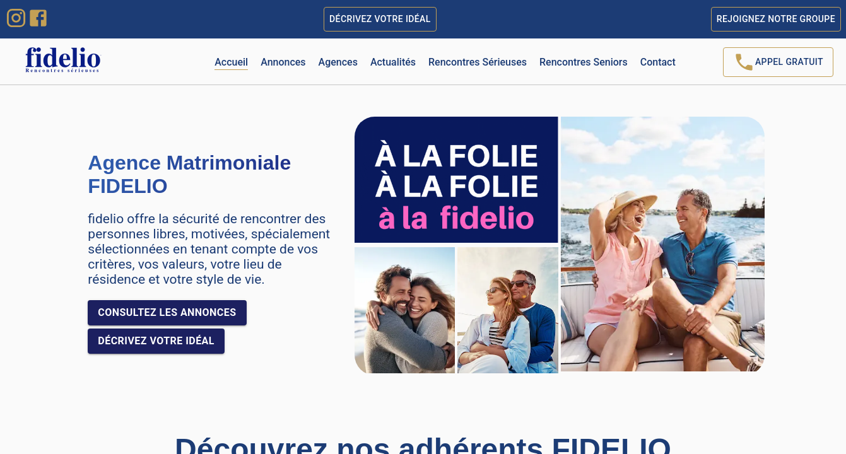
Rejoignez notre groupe (776, 19)
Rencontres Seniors (583, 62)
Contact (658, 62)
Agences (338, 62)
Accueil (231, 62)
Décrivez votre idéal (380, 19)
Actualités (393, 62)
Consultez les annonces (167, 312)
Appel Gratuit (778, 62)
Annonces (283, 62)
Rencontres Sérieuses (477, 62)
